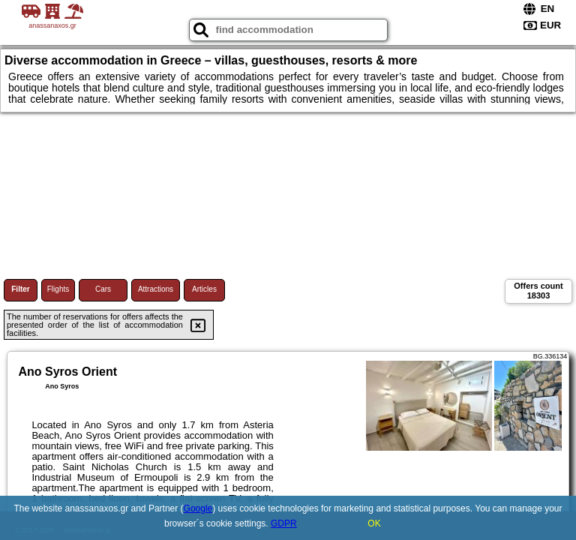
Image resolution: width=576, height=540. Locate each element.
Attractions (155, 289)
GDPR (284, 523)
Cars (103, 289)
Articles (204, 289)
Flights (58, 289)
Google (198, 508)
